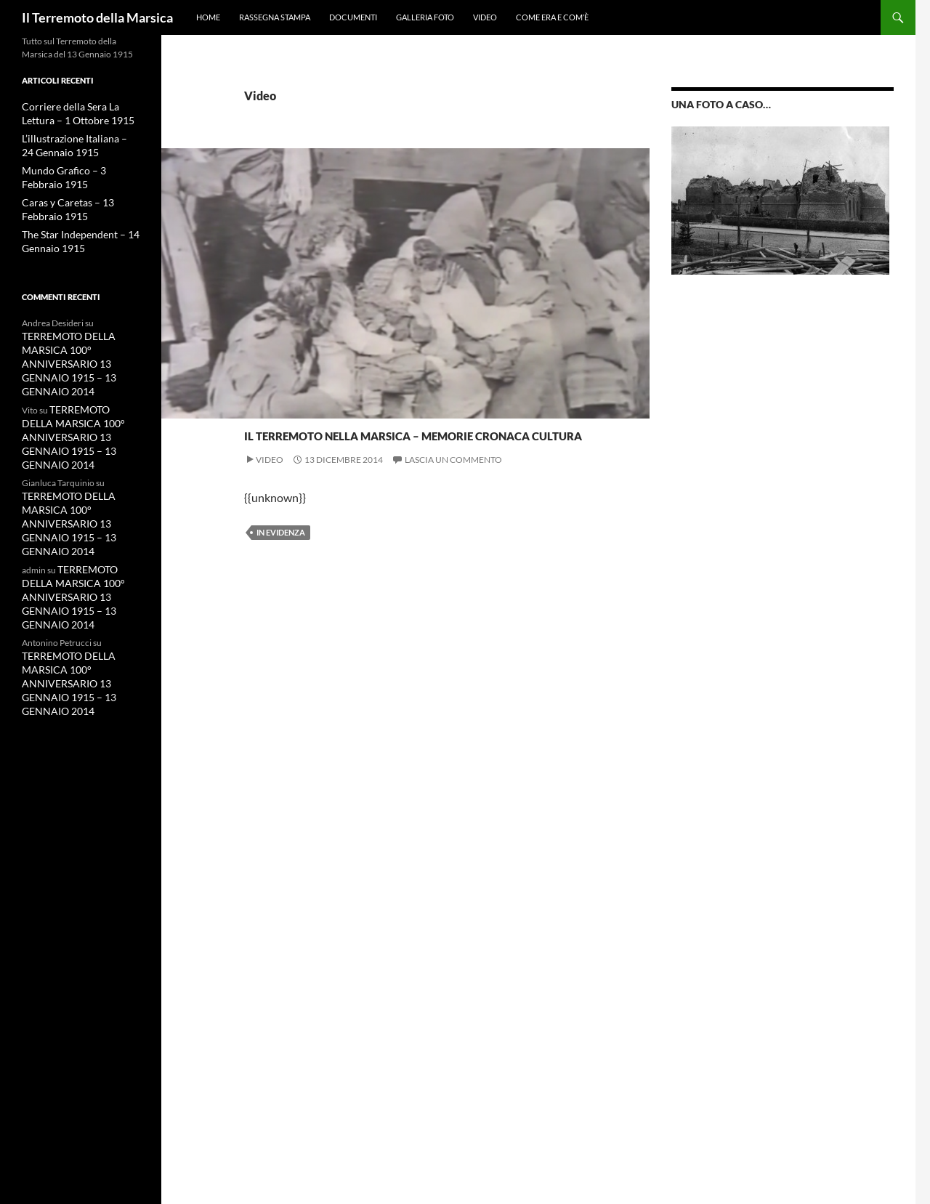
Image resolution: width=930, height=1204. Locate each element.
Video (485, 17)
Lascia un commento (453, 511)
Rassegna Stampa (274, 17)
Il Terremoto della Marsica (97, 17)
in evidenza (280, 584)
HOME (208, 17)
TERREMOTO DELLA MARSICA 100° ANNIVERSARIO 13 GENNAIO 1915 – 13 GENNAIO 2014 (62, 355)
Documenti (353, 17)
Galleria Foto (425, 17)
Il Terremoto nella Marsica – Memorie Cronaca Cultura (366, 457)
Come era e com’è (552, 17)
